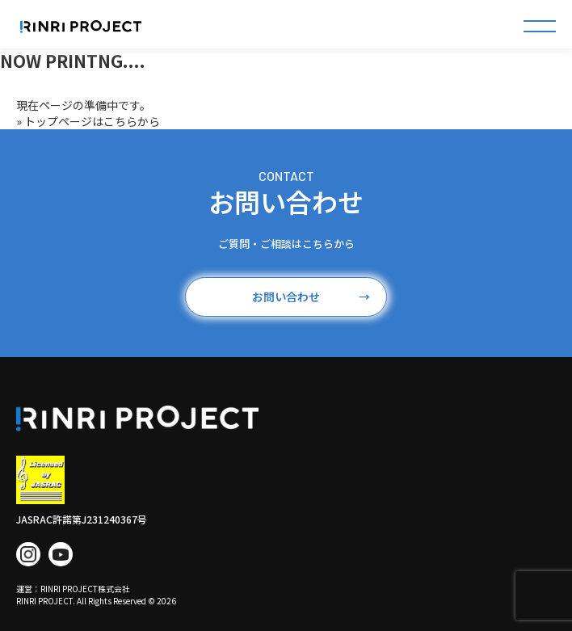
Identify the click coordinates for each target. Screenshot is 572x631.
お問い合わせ (311, 296)
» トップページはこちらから (88, 121)
